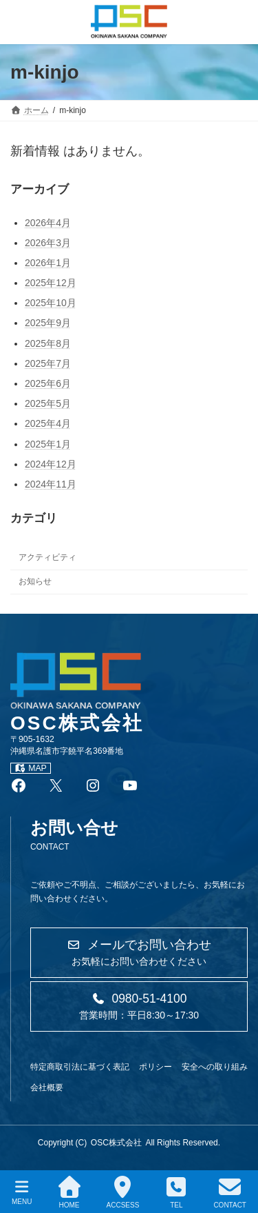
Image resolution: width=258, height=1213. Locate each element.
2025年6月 (48, 383)
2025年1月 (48, 443)
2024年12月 (50, 464)
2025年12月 (50, 282)
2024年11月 (50, 484)
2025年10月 (50, 302)
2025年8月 (48, 342)
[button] (139, 953)
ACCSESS (123, 1192)
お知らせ (35, 581)
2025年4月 (48, 423)
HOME (69, 1192)
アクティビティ (47, 557)
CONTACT (229, 1192)
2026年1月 (48, 262)
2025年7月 (48, 363)
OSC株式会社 (116, 1142)
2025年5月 (48, 403)
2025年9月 (48, 322)
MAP (30, 768)
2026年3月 (48, 242)
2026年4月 (48, 222)
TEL (176, 1192)
